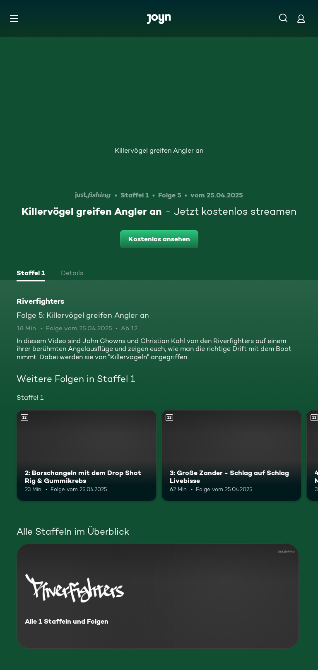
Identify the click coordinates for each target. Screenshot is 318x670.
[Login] (301, 18)
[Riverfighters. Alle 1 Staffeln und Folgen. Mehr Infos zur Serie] (158, 596)
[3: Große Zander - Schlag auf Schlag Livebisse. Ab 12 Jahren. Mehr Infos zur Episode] (231, 455)
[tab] (31, 274)
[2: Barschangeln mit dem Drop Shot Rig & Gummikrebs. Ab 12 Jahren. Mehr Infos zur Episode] (87, 455)
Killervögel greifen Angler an (159, 150)
